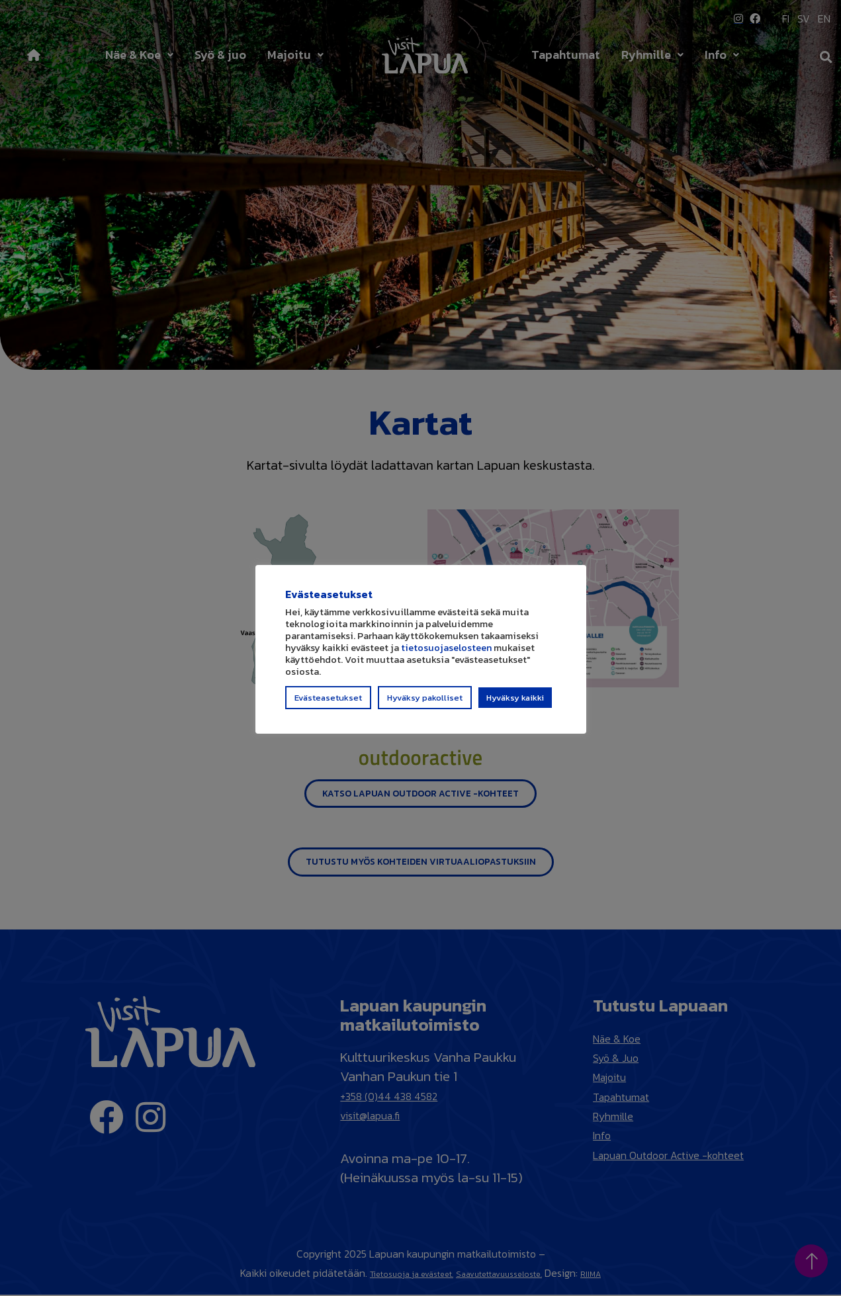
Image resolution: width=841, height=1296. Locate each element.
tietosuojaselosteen (446, 653)
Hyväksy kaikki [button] (515, 703)
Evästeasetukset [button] (328, 703)
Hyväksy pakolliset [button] (425, 703)
